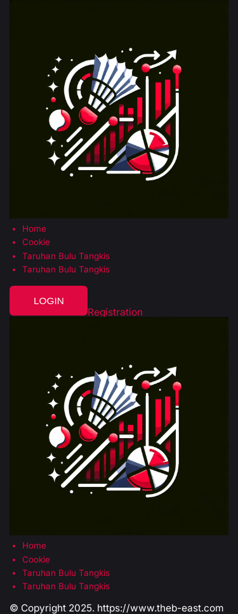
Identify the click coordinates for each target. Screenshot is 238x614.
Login (49, 300)
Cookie (36, 242)
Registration (115, 312)
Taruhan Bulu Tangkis (66, 256)
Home (34, 229)
